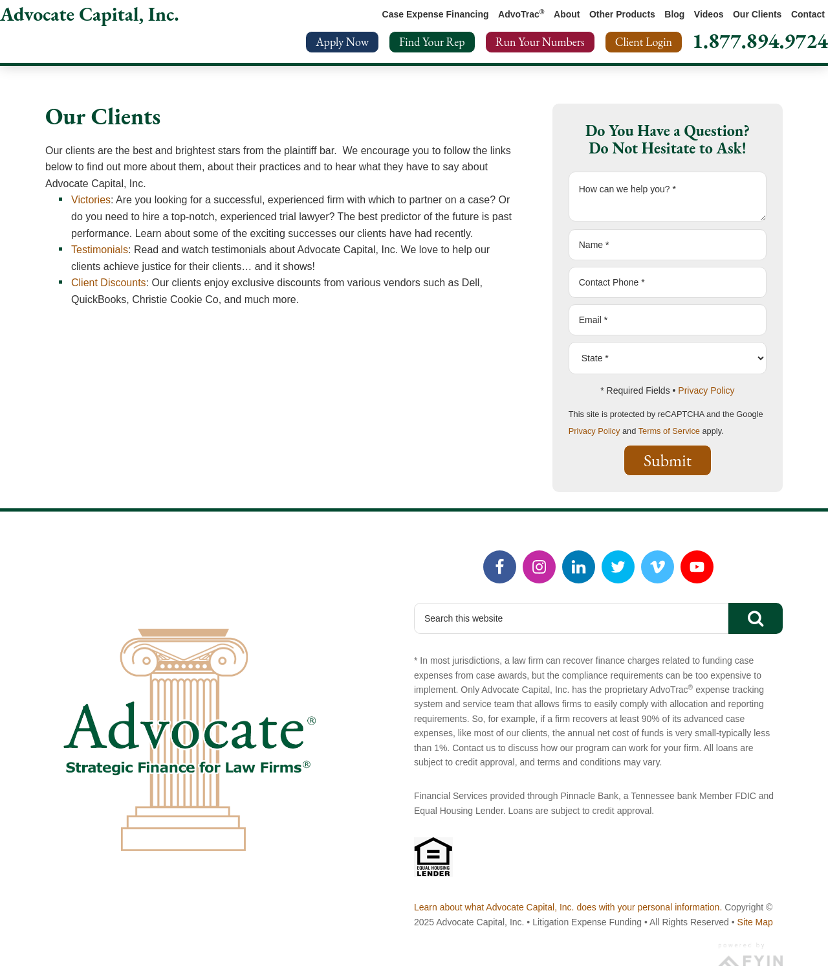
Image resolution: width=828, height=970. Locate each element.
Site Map (755, 922)
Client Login (643, 41)
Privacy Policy (706, 390)
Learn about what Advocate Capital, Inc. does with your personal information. (568, 907)
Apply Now (342, 41)
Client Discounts (108, 282)
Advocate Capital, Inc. (89, 14)
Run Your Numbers (540, 41)
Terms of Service (669, 431)
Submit (668, 460)
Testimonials (99, 249)
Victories (91, 199)
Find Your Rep (432, 41)
